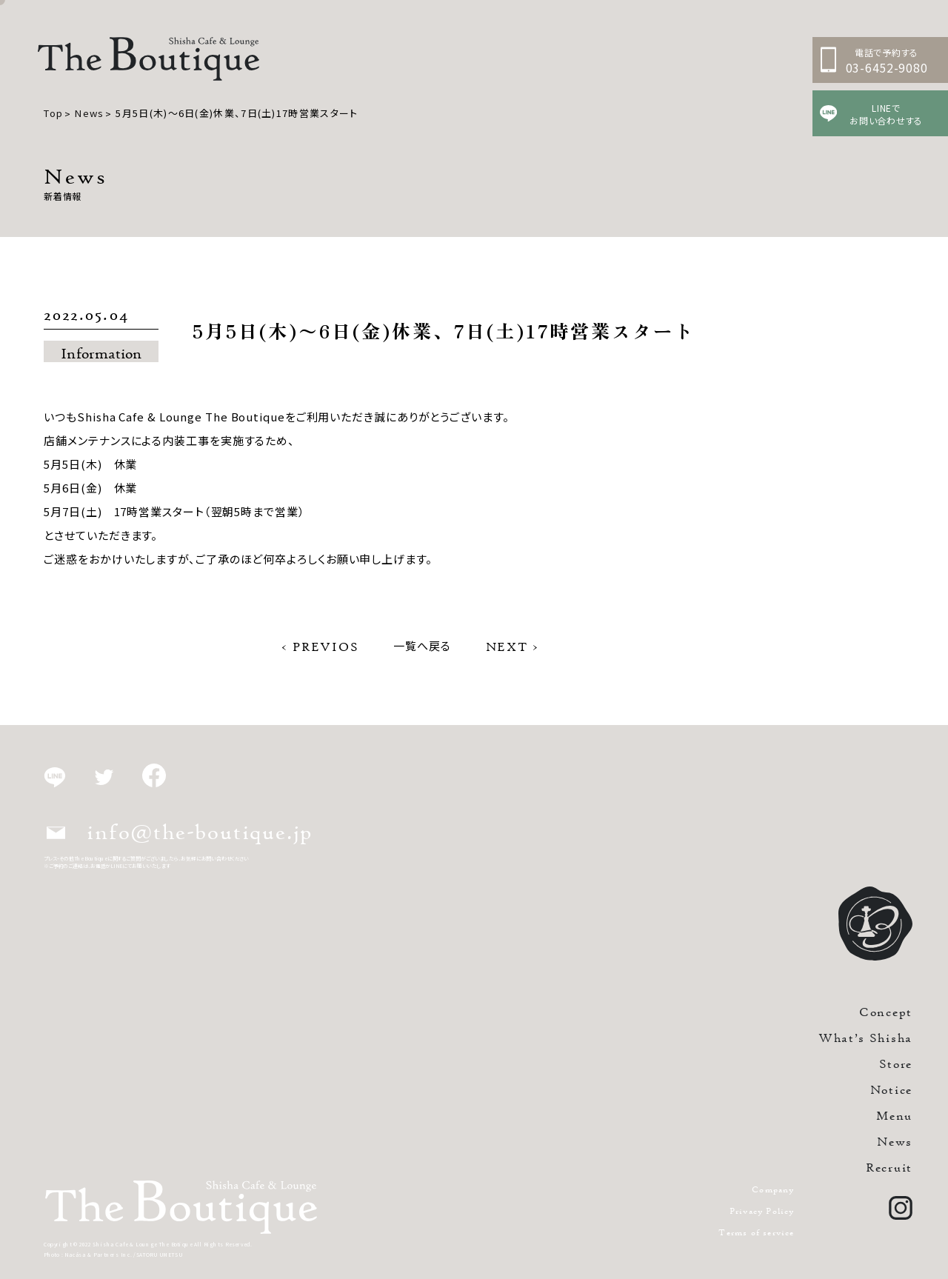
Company (773, 1189)
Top (53, 113)
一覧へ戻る (422, 645)
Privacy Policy (762, 1210)
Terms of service (756, 1232)
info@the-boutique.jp (180, 831)
